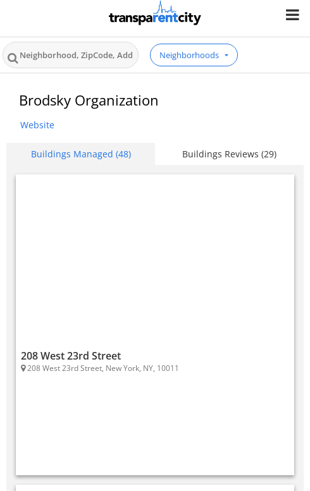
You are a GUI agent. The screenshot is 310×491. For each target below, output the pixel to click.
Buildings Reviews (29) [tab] (229, 154)
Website (37, 125)
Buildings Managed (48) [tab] (81, 154)
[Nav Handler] (294, 14)
